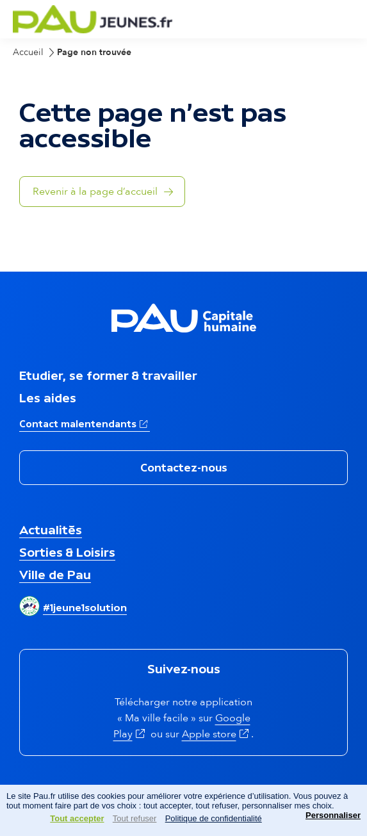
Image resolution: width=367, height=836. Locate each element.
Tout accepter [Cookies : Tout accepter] (77, 818)
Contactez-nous (183, 467)
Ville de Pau (55, 574)
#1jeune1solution (85, 607)
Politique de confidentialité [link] (213, 818)
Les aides (47, 397)
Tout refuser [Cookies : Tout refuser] (135, 818)
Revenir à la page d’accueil (95, 191)
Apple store (217, 734)
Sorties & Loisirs (67, 552)
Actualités (50, 529)
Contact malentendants (84, 423)
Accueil (28, 52)
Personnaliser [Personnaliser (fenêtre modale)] (333, 815)
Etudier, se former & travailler (108, 375)
